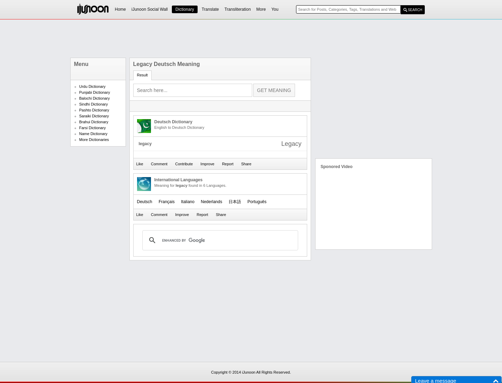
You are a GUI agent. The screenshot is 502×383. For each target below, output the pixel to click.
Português (256, 201)
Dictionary (184, 9)
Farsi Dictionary (92, 128)
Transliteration (237, 9)
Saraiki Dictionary (94, 116)
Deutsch (144, 201)
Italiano (187, 201)
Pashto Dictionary (94, 110)
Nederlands (211, 201)
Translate (210, 9)
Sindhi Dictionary (93, 104)
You (274, 9)
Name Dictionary (93, 134)
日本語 (235, 201)
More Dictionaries (94, 140)
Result (142, 75)
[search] (219, 240)
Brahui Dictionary (94, 122)
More (261, 9)
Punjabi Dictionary (94, 92)
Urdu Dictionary (92, 86)
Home (120, 9)
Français (167, 201)
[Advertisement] (251, 38)
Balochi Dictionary (94, 98)
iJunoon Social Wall (150, 9)
